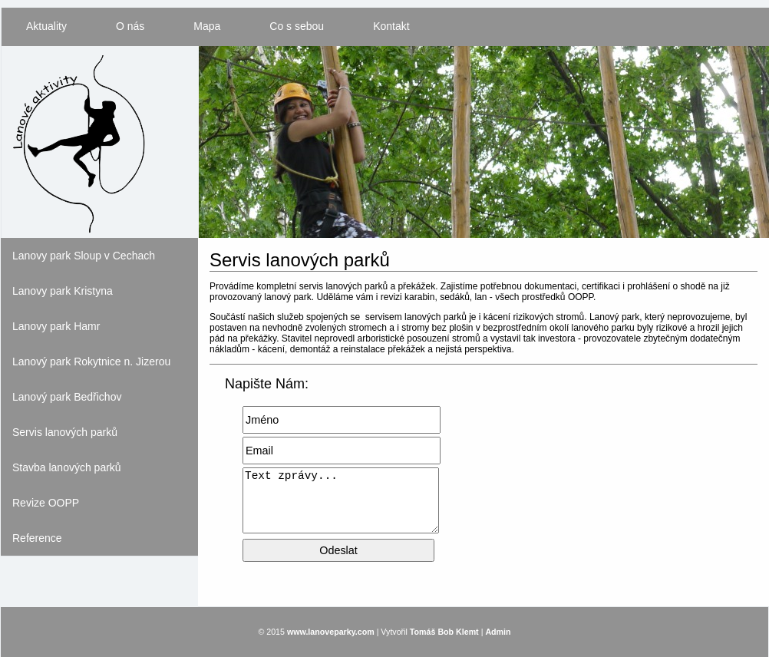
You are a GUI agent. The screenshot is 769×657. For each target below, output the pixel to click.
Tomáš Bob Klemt (444, 631)
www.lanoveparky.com (331, 631)
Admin (497, 631)
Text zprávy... (341, 500)
